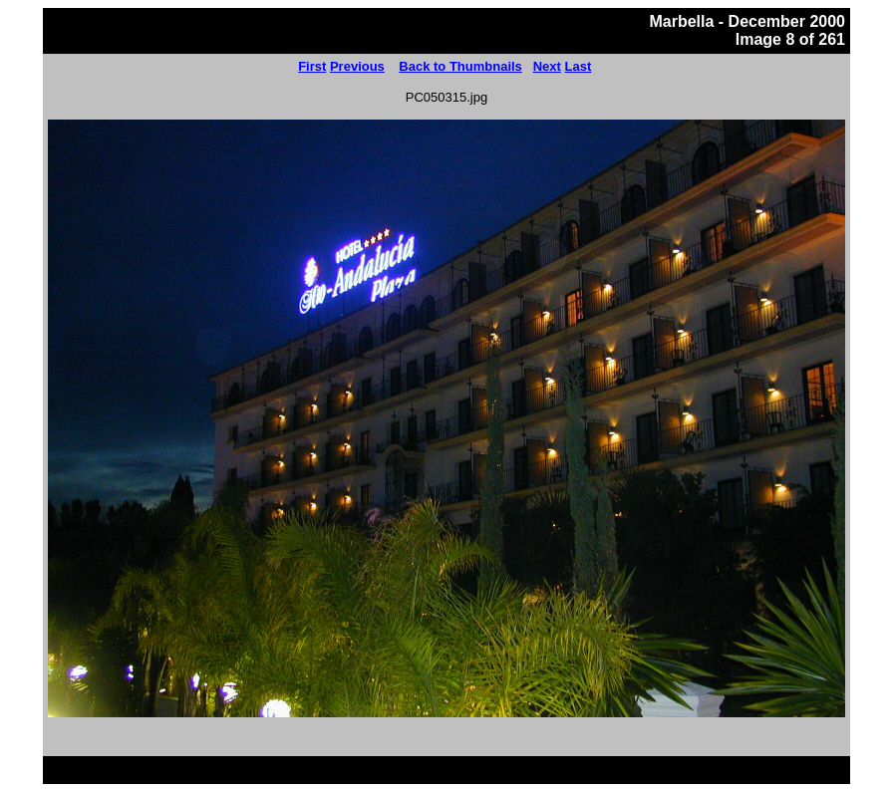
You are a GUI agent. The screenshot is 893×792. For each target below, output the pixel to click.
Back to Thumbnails (460, 66)
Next (547, 66)
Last (578, 66)
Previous (357, 66)
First (312, 66)
